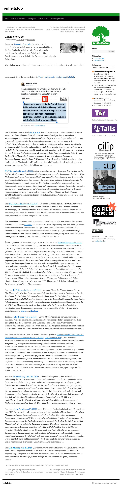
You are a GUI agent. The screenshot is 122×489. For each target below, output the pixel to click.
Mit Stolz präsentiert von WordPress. (106, 483)
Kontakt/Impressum (57, 19)
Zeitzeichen (27, 465)
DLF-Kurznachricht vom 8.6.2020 (27, 290)
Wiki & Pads (42, 19)
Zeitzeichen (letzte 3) (102, 99)
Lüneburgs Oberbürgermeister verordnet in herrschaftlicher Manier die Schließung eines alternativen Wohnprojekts (24, 29)
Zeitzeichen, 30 (98, 105)
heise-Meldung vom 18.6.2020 (25, 376)
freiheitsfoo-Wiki (99, 58)
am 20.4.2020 (34, 132)
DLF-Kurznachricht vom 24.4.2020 (19, 171)
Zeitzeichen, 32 (98, 101)
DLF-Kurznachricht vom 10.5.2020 (23, 204)
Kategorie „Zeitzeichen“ (23, 44)
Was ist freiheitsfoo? (18, 19)
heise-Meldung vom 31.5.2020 (70, 242)
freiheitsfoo (12, 8)
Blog (6, 19)
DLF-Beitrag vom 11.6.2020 (25, 317)
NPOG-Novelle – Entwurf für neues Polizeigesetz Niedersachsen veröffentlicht (105, 87)
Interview (28, 225)
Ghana (23, 311)
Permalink (64, 465)
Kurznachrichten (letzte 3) (104, 72)
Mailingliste (32, 19)
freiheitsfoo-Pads (99, 60)
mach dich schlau (100, 241)
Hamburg (34, 311)
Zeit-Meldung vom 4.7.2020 (20, 448)
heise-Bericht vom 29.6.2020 (25, 409)
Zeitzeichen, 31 (98, 103)
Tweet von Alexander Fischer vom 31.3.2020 (56, 77)
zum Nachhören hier (53, 338)
